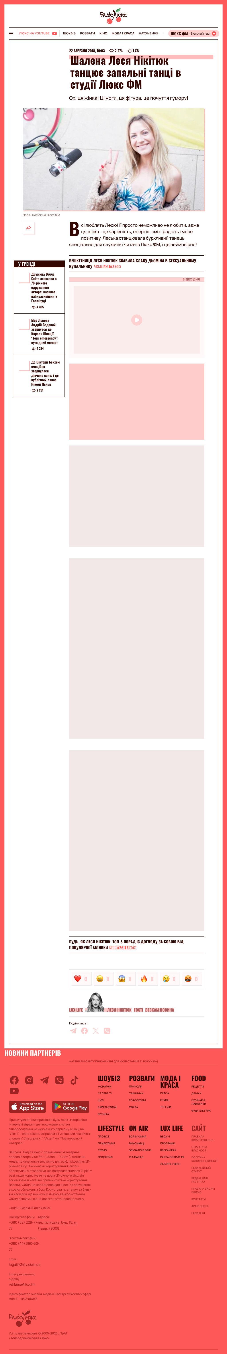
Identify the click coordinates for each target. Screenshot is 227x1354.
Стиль (165, 1100)
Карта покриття (172, 1157)
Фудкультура (201, 1111)
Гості (138, 1010)
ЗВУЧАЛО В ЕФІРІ (140, 1150)
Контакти (198, 1199)
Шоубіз (69, 33)
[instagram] (29, 1080)
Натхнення (149, 33)
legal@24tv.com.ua (24, 1264)
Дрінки (196, 1093)
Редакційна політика (200, 1180)
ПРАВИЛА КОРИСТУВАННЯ (202, 1138)
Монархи (105, 1086)
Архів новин (200, 1206)
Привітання (106, 1143)
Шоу (101, 1100)
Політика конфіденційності (204, 1159)
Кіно (103, 33)
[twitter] (96, 1031)
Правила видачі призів (203, 1190)
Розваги (87, 33)
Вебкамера (168, 1150)
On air (138, 1128)
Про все (104, 1136)
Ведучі (165, 1136)
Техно (102, 1150)
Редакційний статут (201, 1169)
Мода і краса (123, 33)
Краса (164, 1093)
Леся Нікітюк (119, 1010)
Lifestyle (111, 1128)
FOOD (198, 1078)
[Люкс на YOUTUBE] (38, 33)
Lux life (76, 1010)
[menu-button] (11, 33)
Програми (167, 1143)
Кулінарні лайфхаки (198, 1102)
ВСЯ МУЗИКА (137, 1136)
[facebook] (84, 1031)
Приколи (135, 1086)
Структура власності (199, 1148)
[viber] (107, 1031)
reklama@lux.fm (22, 1284)
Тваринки (136, 1093)
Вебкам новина (159, 1010)
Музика (103, 1114)
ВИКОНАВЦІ (137, 1143)
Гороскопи (137, 1100)
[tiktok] (74, 1080)
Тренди (165, 1107)
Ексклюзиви (107, 1107)
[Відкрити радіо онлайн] (193, 33)
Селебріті (105, 1093)
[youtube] (14, 1091)
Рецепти (197, 1086)
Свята (133, 1107)
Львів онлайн (170, 1164)
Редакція (198, 1213)
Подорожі (105, 1157)
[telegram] (73, 1031)
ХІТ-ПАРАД (136, 1157)
